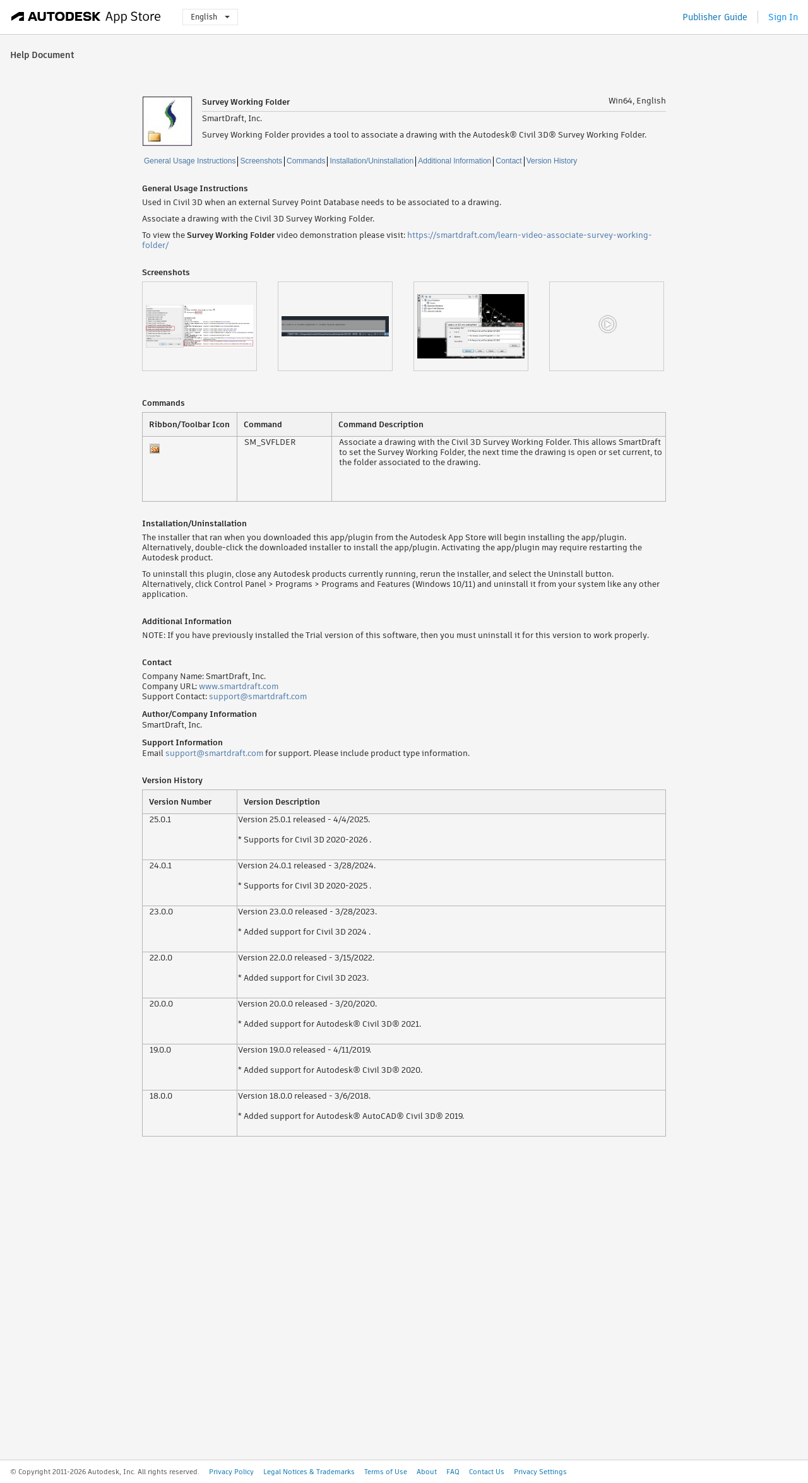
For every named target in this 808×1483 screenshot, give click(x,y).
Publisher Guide (714, 17)
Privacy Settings (540, 1472)
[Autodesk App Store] (86, 17)
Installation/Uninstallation (371, 161)
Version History (552, 161)
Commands (306, 161)
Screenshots (261, 161)
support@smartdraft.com (258, 696)
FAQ (453, 1472)
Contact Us (486, 1472)
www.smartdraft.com (238, 686)
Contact (508, 161)
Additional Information (454, 161)
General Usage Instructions (189, 161)
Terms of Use (385, 1472)
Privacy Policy (231, 1472)
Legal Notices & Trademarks (309, 1472)
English (210, 16)
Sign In (783, 17)
